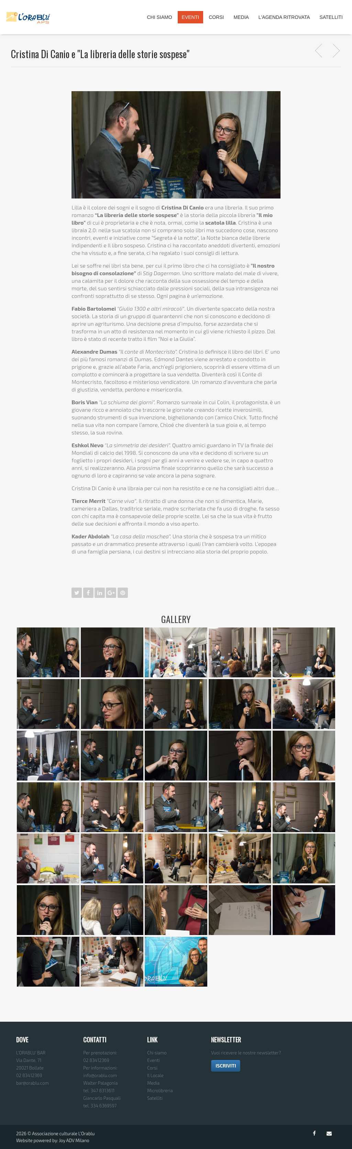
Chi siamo (156, 1052)
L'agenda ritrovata (284, 17)
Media (241, 17)
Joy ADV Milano (74, 1140)
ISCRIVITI (226, 1066)
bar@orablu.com (32, 1083)
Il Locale (155, 1075)
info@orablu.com (100, 1075)
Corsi (216, 17)
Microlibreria (160, 1090)
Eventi (190, 17)
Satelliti (331, 17)
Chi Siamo (159, 17)
